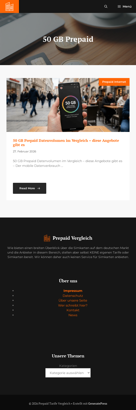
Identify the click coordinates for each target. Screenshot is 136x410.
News (72, 315)
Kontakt (72, 310)
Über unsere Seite (73, 300)
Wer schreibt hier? (73, 305)
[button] (106, 6)
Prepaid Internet (114, 81)
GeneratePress (97, 403)
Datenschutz (73, 296)
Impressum (72, 291)
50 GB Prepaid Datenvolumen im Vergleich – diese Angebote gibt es (66, 142)
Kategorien (68, 366)
